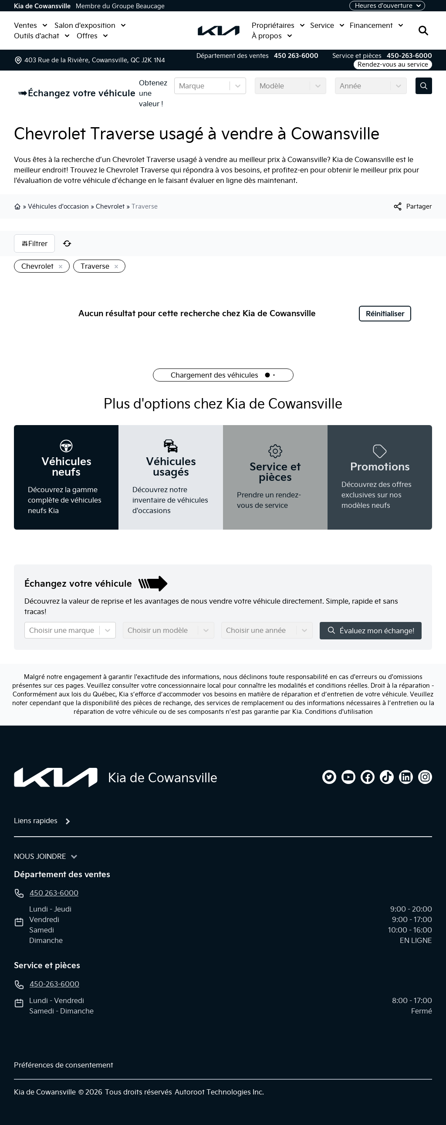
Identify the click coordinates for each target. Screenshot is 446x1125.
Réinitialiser (385, 313)
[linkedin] (406, 777)
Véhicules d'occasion (58, 206)
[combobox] (180, 86)
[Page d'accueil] (56, 777)
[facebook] (368, 777)
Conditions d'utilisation (339, 711)
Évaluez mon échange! (371, 630)
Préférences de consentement (63, 1065)
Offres (92, 36)
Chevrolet (110, 206)
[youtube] (348, 777)
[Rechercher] (423, 30)
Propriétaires (278, 25)
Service (327, 25)
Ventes (30, 25)
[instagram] (425, 777)
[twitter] (329, 777)
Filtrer (34, 243)
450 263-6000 (296, 56)
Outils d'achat (42, 36)
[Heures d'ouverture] (387, 5)
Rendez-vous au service (393, 64)
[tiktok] (387, 777)
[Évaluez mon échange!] (424, 86)
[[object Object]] (412, 206)
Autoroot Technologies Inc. (219, 1092)
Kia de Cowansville (42, 6)
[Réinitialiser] (67, 243)
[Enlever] (58, 267)
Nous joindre (40, 856)
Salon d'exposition (90, 25)
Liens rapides (35, 820)
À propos (272, 36)
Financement (376, 25)
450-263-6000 (409, 56)
